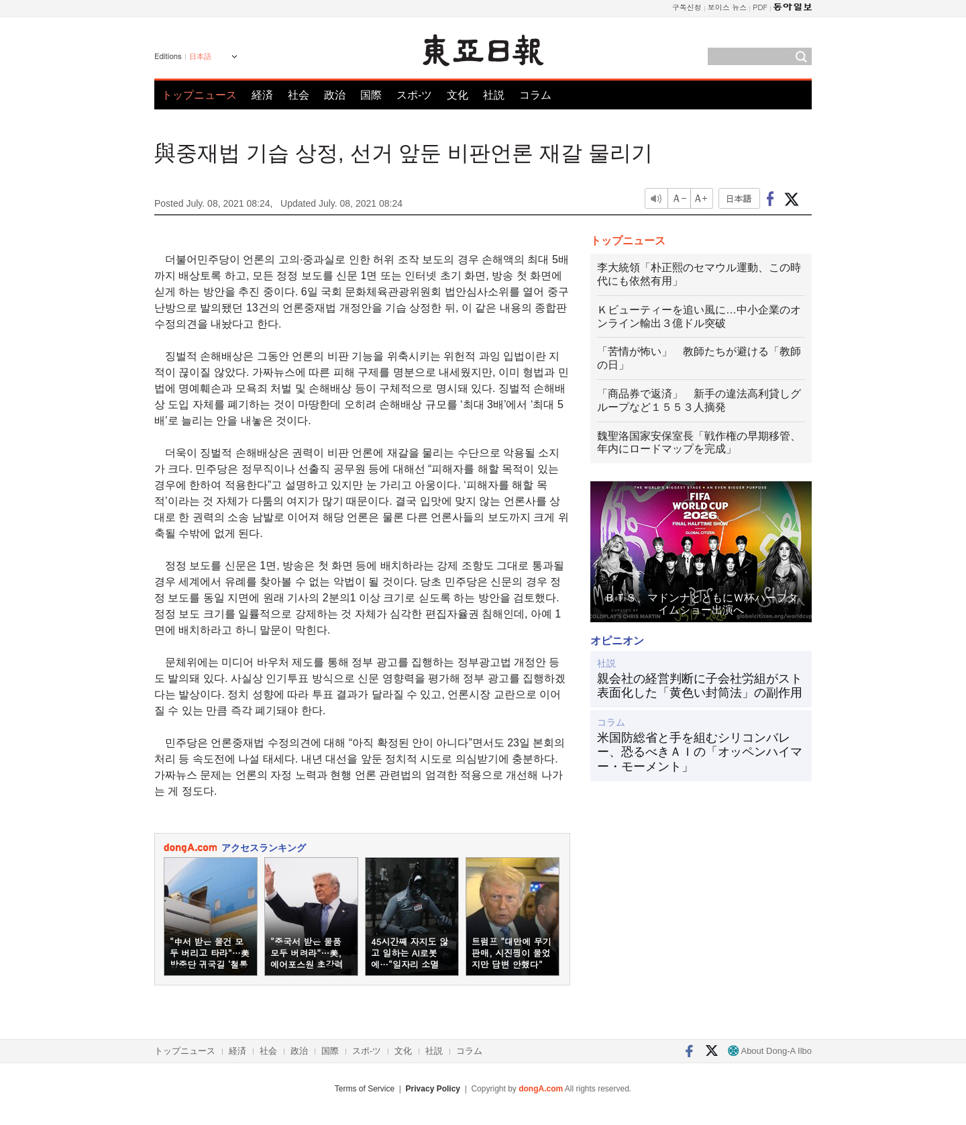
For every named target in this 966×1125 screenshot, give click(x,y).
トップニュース (199, 95)
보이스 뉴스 (727, 7)
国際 (371, 95)
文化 (457, 95)
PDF (760, 7)
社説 (493, 95)
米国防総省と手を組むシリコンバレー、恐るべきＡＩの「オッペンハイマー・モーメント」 (699, 752)
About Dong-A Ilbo (770, 1051)
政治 (334, 95)
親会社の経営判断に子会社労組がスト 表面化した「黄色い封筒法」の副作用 (701, 686)
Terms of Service (364, 1088)
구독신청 (687, 7)
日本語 (200, 56)
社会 (298, 95)
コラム (535, 95)
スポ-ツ (414, 95)
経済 (262, 95)
